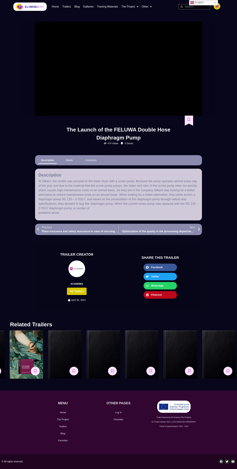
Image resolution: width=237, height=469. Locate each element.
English (197, 3)
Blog (77, 6)
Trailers (66, 6)
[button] (160, 267)
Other (147, 6)
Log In (118, 412)
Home (55, 6)
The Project (129, 6)
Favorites (63, 440)
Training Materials (107, 6)
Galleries (88, 6)
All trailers (77, 291)
